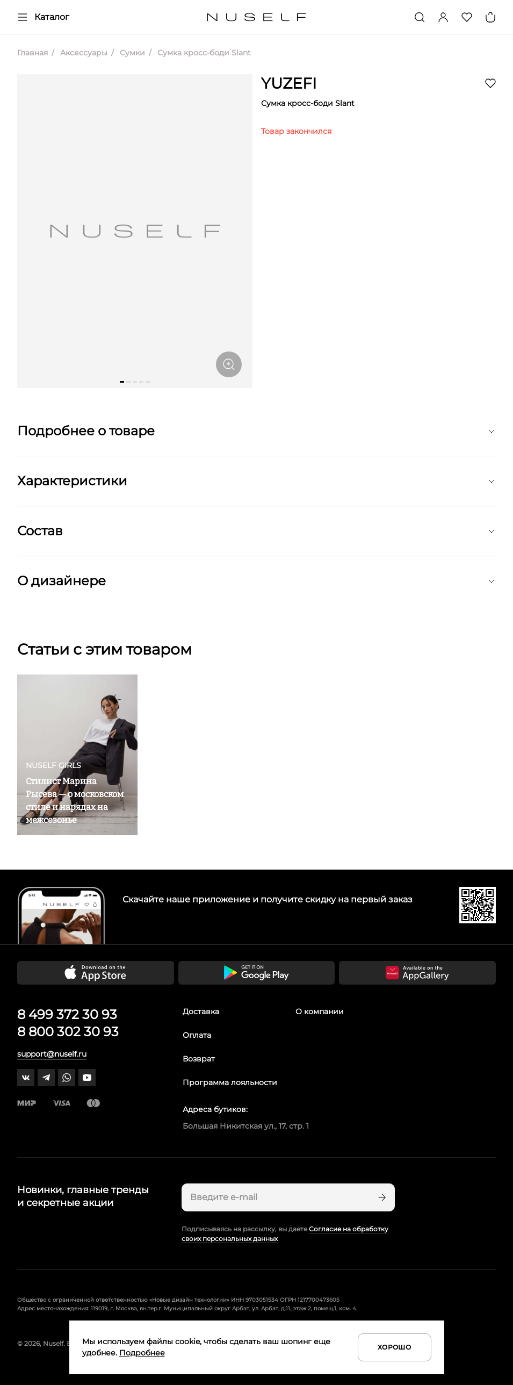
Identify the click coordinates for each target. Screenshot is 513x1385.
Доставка (201, 1011)
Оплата (197, 1035)
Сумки (131, 53)
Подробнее (142, 1353)
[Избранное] (466, 17)
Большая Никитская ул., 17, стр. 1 (246, 1126)
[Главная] (256, 17)
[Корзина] (490, 17)
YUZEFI (288, 83)
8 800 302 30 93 (68, 1031)
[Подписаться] (380, 1197)
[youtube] (87, 1077)
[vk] (25, 1077)
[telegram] (46, 1077)
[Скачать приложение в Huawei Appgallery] (417, 973)
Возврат (199, 1059)
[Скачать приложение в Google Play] (256, 973)
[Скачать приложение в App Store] (95, 973)
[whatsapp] (66, 1077)
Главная (32, 53)
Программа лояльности (230, 1082)
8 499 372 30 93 (67, 1014)
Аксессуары (82, 53)
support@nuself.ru (51, 1054)
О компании (319, 1011)
